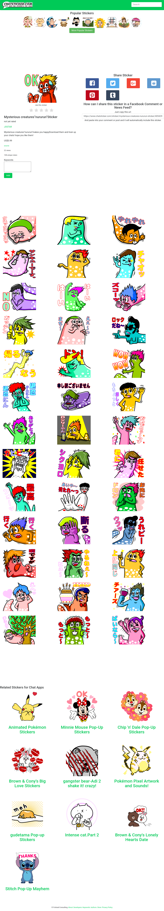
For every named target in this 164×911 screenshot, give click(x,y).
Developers (77, 907)
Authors (94, 907)
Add (8, 175)
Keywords (86, 907)
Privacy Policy (107, 907)
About (70, 907)
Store (99, 907)
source (6, 146)
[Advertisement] (80, 55)
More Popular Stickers (82, 30)
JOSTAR (8, 127)
